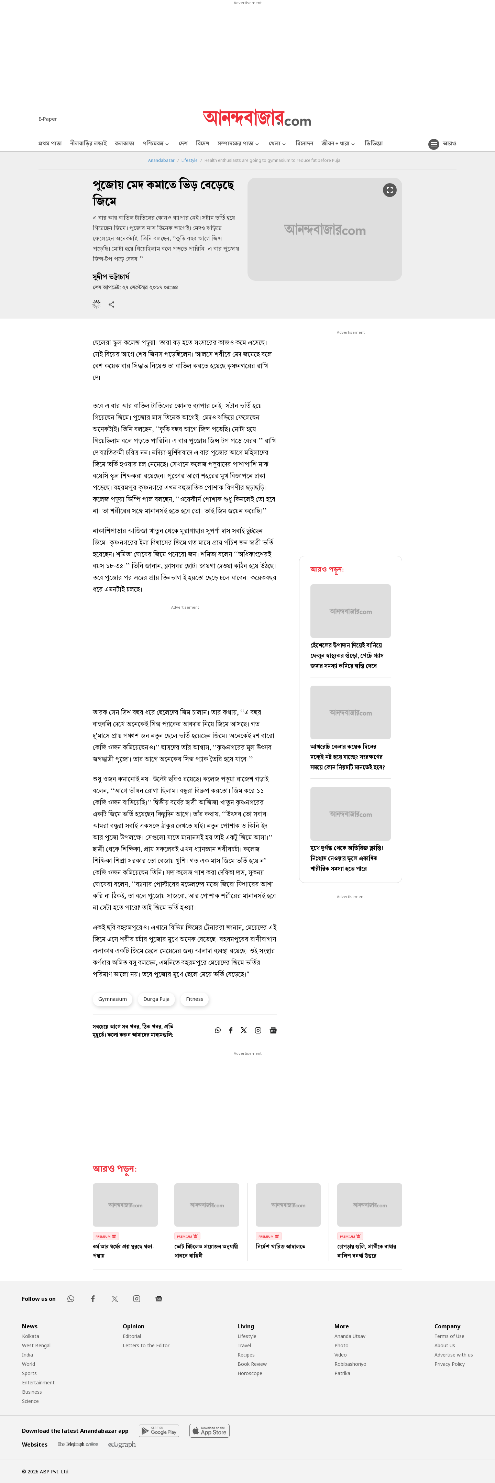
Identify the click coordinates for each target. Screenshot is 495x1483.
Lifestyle (190, 160)
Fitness (194, 998)
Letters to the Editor (146, 1345)
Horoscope (250, 1373)
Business (32, 1391)
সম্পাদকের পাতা (239, 144)
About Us (444, 1345)
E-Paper (47, 118)
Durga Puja (156, 998)
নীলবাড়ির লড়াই (88, 144)
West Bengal (36, 1345)
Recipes (246, 1354)
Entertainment (38, 1382)
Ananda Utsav (349, 1336)
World (28, 1364)
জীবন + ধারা (338, 144)
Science (30, 1401)
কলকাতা (124, 144)
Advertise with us (453, 1354)
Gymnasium (112, 998)
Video (340, 1354)
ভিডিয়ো (374, 144)
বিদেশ (202, 144)
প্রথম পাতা (50, 144)
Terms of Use (449, 1336)
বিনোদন (304, 144)
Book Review (252, 1364)
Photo (341, 1345)
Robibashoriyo (350, 1364)
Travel (244, 1345)
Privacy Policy (449, 1364)
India (27, 1354)
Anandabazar (161, 160)
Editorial (132, 1336)
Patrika (342, 1373)
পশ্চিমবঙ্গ (156, 144)
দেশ (183, 144)
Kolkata (30, 1336)
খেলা (278, 144)
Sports (29, 1373)
